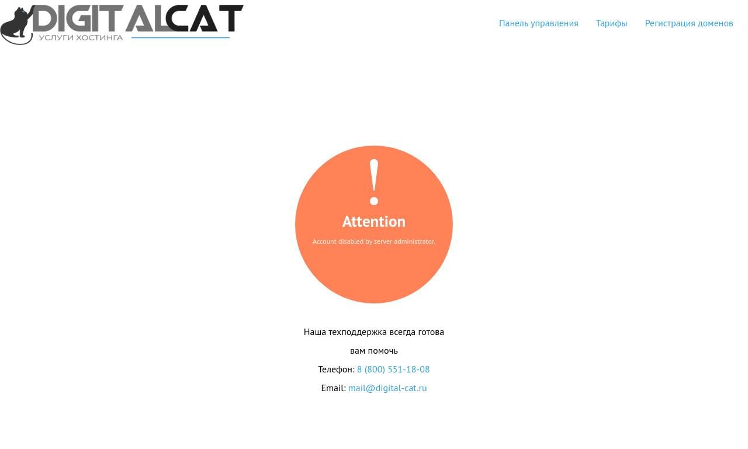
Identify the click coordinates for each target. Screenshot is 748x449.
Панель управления (539, 23)
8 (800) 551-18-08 (393, 369)
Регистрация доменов (689, 23)
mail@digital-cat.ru (387, 387)
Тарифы (612, 23)
